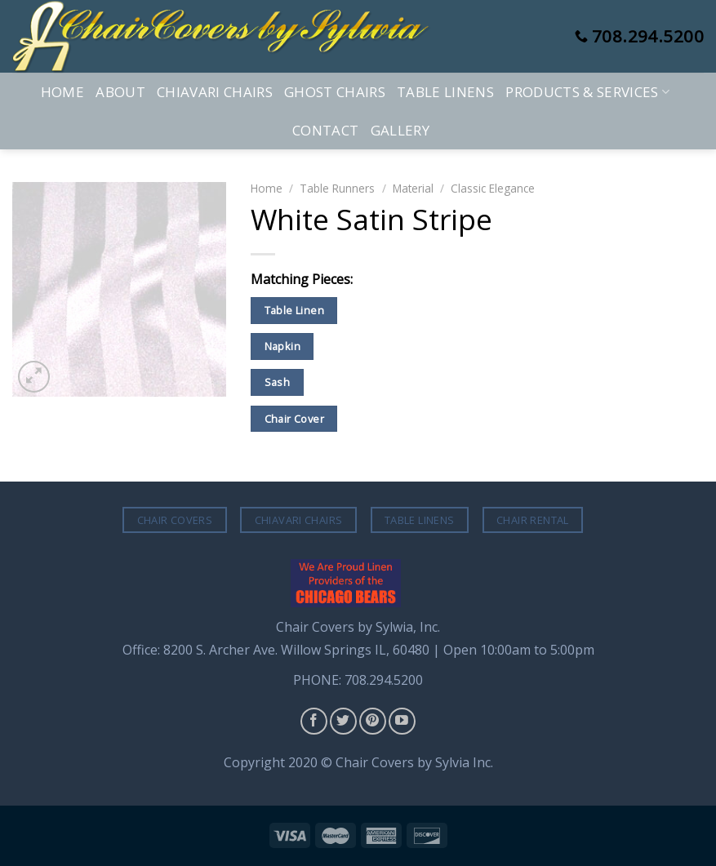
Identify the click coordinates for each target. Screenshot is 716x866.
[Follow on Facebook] (313, 721)
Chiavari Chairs (215, 91)
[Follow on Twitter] (343, 721)
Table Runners (337, 188)
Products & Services (587, 91)
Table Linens (445, 91)
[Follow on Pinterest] (372, 721)
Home (62, 91)
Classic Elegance (493, 188)
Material (413, 188)
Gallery (400, 130)
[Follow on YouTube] (402, 721)
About (120, 91)
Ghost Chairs (334, 91)
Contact (325, 130)
